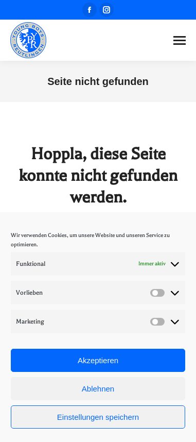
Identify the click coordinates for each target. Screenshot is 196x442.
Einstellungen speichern (98, 417)
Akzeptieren (98, 360)
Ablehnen (98, 388)
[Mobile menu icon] (179, 40)
